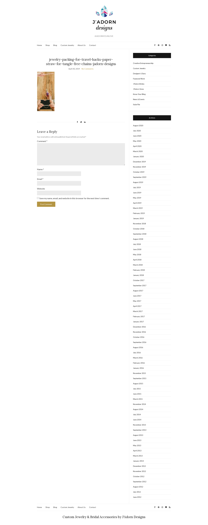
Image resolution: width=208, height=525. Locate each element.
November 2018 (139, 224)
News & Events (138, 99)
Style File (136, 104)
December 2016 (139, 327)
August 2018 (138, 239)
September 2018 (139, 234)
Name (40, 169)
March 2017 (138, 311)
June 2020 (137, 136)
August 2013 (138, 435)
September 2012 (139, 482)
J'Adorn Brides (138, 84)
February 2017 (139, 316)
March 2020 (138, 151)
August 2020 (138, 126)
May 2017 (137, 301)
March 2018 (138, 265)
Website (41, 188)
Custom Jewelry (67, 45)
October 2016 (138, 337)
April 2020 (137, 146)
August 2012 (138, 487)
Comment (42, 141)
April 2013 (137, 451)
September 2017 (139, 285)
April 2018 (137, 260)
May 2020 (137, 141)
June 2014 (137, 420)
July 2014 (137, 414)
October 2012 (138, 476)
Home (39, 45)
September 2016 (139, 342)
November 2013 (139, 425)
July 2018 (137, 244)
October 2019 (138, 172)
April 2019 (137, 203)
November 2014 (139, 404)
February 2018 (139, 270)
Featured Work (139, 79)
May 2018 (137, 255)
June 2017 (137, 296)
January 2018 (138, 275)
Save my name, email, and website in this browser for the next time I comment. (74, 198)
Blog (55, 45)
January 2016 (138, 368)
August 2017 (138, 291)
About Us (82, 45)
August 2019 (138, 182)
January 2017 (138, 322)
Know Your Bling (139, 94)
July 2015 (137, 389)
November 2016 (139, 332)
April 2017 (137, 306)
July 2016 (137, 353)
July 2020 (137, 131)
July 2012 (137, 492)
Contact (92, 45)
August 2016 (138, 347)
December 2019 (139, 162)
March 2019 (138, 208)
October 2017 (138, 280)
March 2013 (138, 456)
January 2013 (138, 461)
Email (40, 179)
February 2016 (139, 363)
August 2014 (138, 409)
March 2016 (138, 358)
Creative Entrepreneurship (143, 63)
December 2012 (139, 466)
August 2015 (138, 384)
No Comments (88, 69)
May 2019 (137, 198)
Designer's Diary (139, 74)
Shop (48, 45)
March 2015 (138, 399)
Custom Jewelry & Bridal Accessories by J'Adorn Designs (104, 517)
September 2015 (139, 378)
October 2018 (138, 229)
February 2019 (139, 213)
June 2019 (137, 193)
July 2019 (137, 187)
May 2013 (137, 445)
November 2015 (139, 373)
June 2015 (137, 394)
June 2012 (137, 497)
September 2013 (139, 430)
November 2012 (139, 471)
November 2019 (139, 167)
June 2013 (137, 440)
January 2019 (138, 218)
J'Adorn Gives (138, 89)
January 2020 (138, 156)
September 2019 (139, 177)
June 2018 (137, 249)
